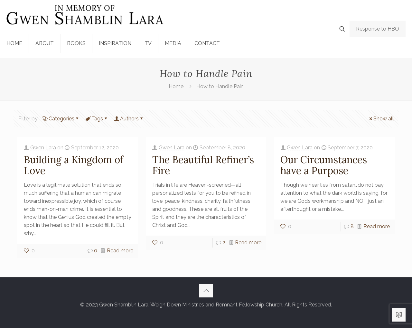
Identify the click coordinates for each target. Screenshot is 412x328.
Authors (129, 119)
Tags (96, 119)
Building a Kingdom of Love (73, 165)
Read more (120, 251)
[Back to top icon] (206, 290)
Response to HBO (377, 29)
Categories (61, 119)
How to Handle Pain (220, 86)
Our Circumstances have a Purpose (323, 165)
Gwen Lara (43, 148)
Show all (381, 119)
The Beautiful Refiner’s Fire (203, 165)
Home (176, 86)
